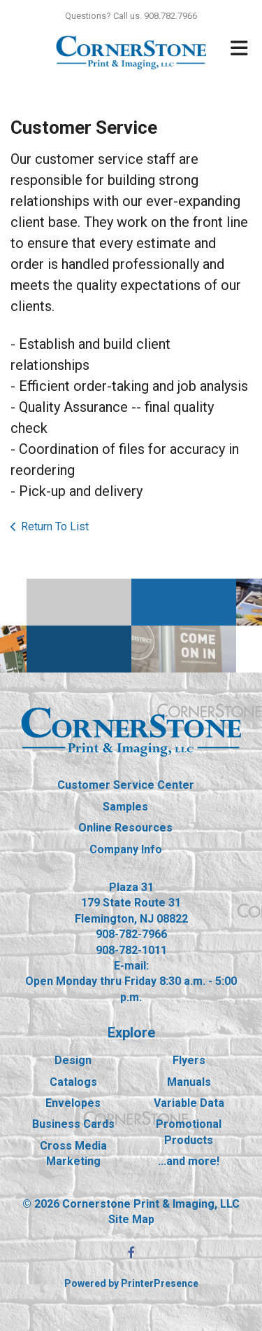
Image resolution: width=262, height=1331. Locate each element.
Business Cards (73, 1124)
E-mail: (131, 965)
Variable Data (189, 1103)
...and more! (188, 1161)
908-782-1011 (131, 950)
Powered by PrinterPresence (131, 1283)
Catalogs (73, 1082)
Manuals (189, 1082)
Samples (125, 806)
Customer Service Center (125, 785)
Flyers (189, 1060)
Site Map (131, 1219)
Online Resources (125, 827)
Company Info (125, 849)
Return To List (55, 526)
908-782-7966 (131, 934)
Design (73, 1060)
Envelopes (73, 1103)
